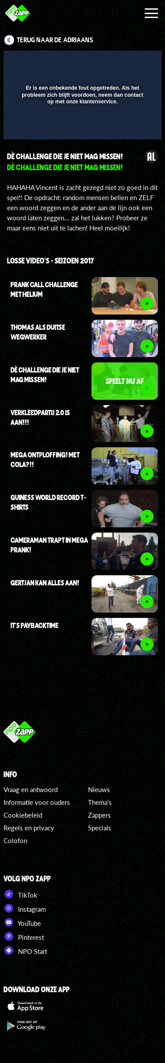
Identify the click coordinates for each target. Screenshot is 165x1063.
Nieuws (99, 789)
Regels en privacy (29, 828)
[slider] (81, 128)
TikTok (20, 894)
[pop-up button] (114, 63)
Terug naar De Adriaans (55, 40)
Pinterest (24, 936)
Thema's (100, 802)
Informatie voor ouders (37, 802)
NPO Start (25, 950)
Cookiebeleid (23, 815)
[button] (132, 63)
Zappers (99, 815)
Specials (99, 828)
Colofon (15, 840)
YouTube (22, 922)
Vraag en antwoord (31, 789)
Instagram (25, 908)
